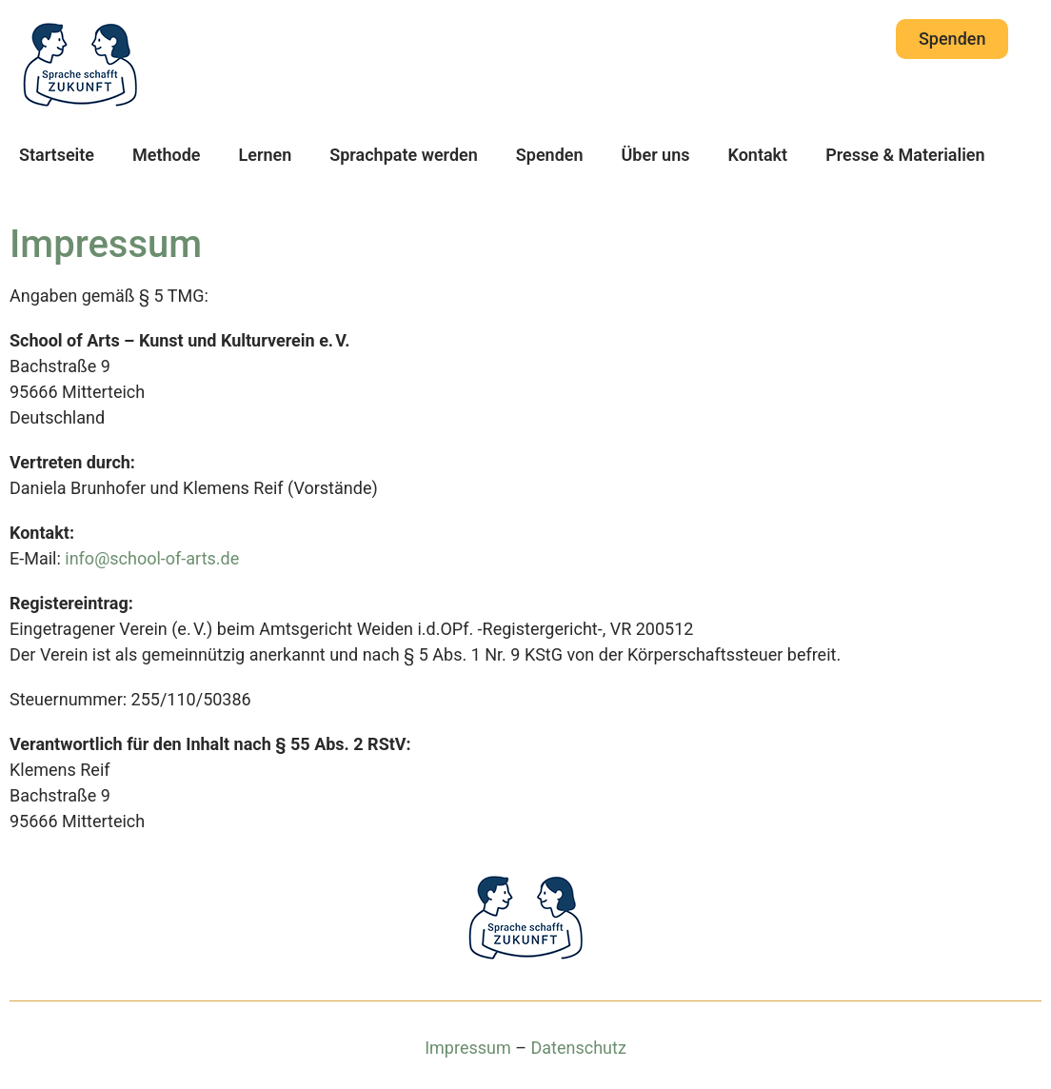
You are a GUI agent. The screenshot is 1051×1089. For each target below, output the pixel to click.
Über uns (656, 155)
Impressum (468, 1048)
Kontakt (757, 155)
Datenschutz (577, 1048)
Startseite (56, 155)
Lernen (265, 155)
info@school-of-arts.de (152, 558)
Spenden (550, 155)
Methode (166, 155)
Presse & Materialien (904, 155)
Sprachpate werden (403, 155)
